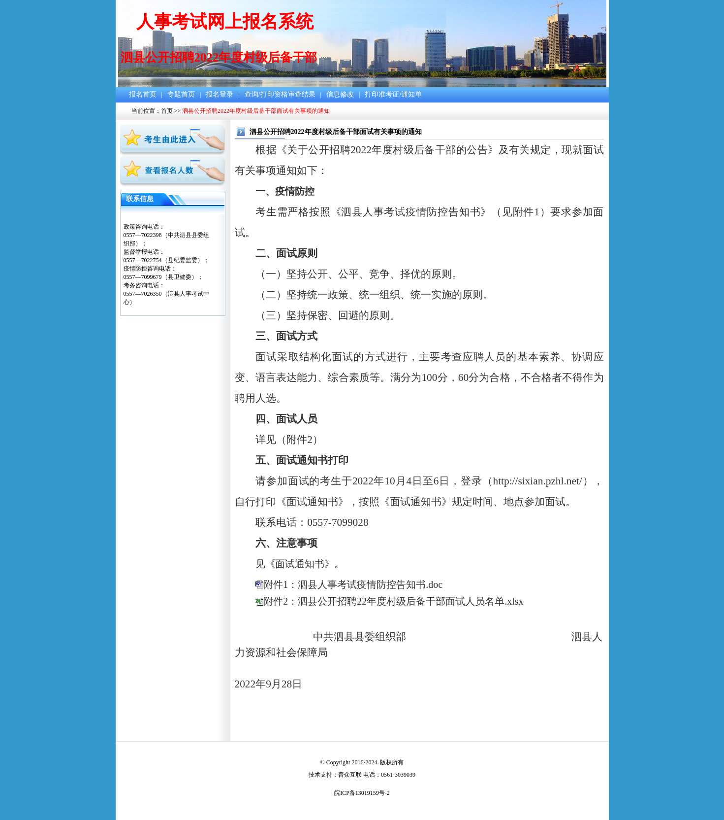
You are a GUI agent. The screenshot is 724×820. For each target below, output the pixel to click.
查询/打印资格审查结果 (280, 94)
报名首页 (143, 94)
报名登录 (219, 94)
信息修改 (340, 94)
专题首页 (181, 94)
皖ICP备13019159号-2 (362, 792)
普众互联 (350, 774)
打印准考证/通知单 (393, 94)
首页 (167, 110)
